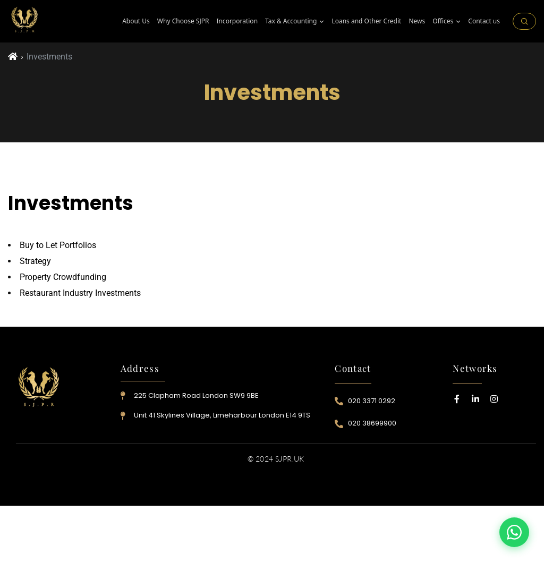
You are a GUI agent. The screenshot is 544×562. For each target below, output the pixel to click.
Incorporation (237, 21)
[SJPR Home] (24, 21)
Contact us (484, 21)
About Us (136, 21)
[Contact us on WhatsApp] (514, 532)
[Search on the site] (524, 21)
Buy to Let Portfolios (58, 245)
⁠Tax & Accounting (294, 21)
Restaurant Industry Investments (80, 293)
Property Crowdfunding (63, 277)
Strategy (35, 261)
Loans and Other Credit (366, 21)
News (417, 21)
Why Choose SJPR (183, 21)
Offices (446, 21)
